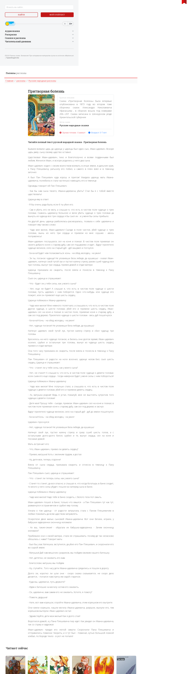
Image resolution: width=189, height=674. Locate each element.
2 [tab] (117, 618)
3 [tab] (119, 618)
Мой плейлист (31, 15)
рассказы (63, 7)
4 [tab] (122, 618)
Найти (12, 15)
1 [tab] (114, 618)
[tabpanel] (63, 603)
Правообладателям (22, 61)
